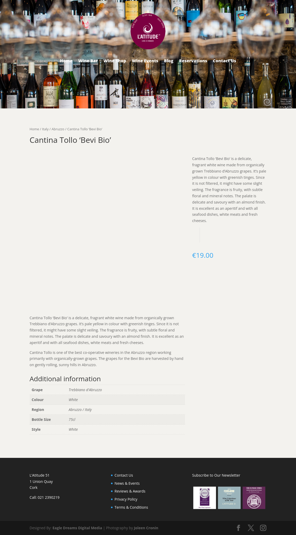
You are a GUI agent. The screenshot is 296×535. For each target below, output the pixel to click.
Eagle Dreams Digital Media (77, 527)
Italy (45, 129)
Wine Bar (88, 61)
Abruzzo (58, 129)
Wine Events (145, 61)
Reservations (193, 61)
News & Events (127, 483)
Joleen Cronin (146, 527)
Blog (168, 61)
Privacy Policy (126, 499)
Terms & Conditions (131, 507)
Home (66, 61)
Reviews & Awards (130, 491)
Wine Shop (114, 61)
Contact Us (224, 61)
